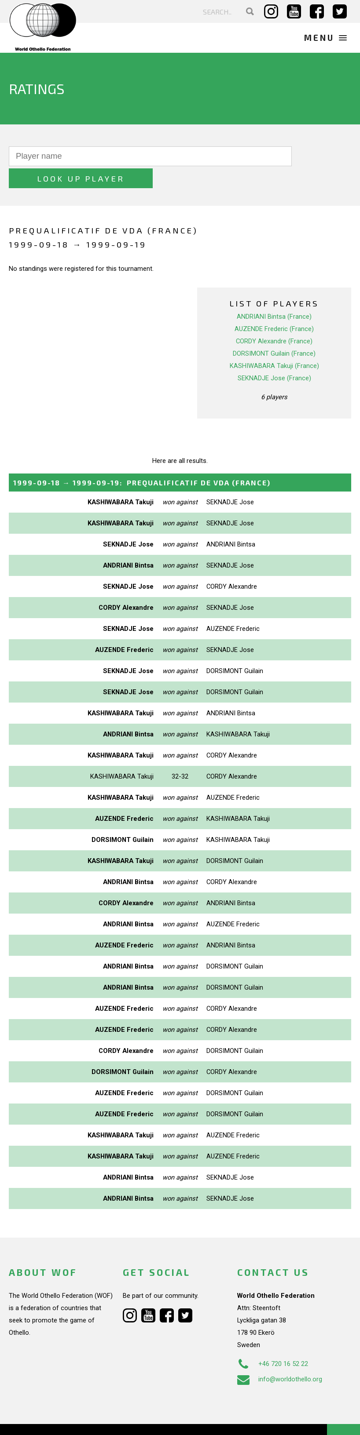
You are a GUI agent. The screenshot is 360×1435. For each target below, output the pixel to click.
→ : (142, 460)
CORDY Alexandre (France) (274, 319)
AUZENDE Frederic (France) (274, 307)
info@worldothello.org (279, 1357)
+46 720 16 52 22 (272, 1342)
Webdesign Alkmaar (63, 1419)
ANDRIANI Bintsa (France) (274, 295)
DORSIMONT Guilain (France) (274, 331)
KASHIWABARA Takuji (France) (274, 344)
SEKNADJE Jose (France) (274, 356)
